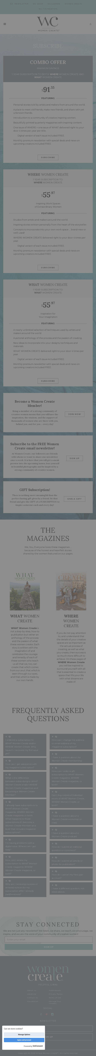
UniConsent (38, 1046)
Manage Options (24, 1035)
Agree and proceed (24, 1040)
